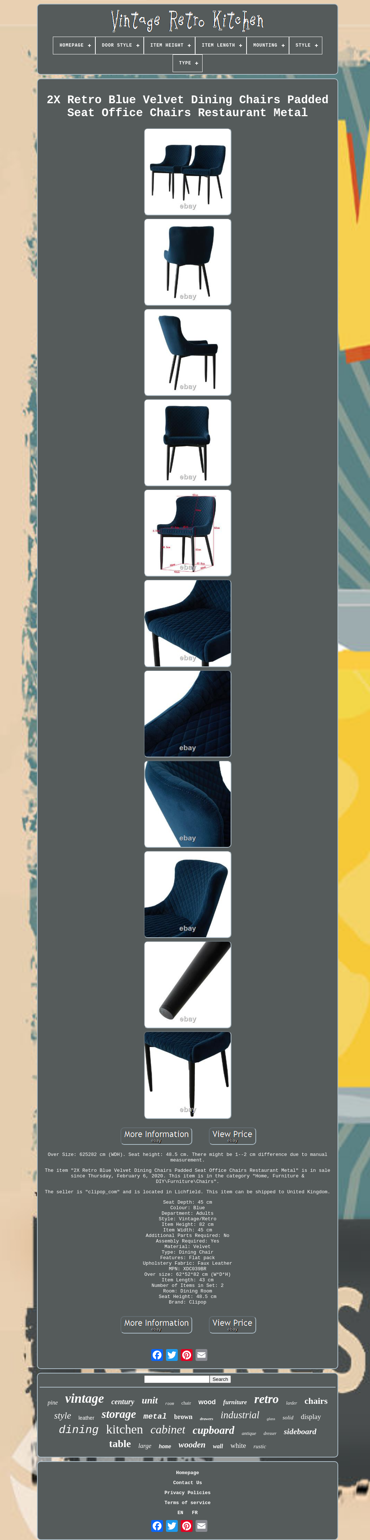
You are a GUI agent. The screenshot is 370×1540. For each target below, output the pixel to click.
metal (155, 1416)
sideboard (300, 1431)
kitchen (124, 1429)
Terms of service (187, 1503)
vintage (84, 1398)
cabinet (167, 1429)
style (62, 1415)
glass (271, 1418)
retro (266, 1399)
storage (119, 1414)
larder (291, 1403)
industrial (240, 1414)
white (238, 1445)
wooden (192, 1444)
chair (186, 1403)
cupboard (213, 1430)
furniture (235, 1402)
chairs (316, 1401)
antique (249, 1433)
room (169, 1404)
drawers (206, 1418)
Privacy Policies (187, 1493)
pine (53, 1402)
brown (183, 1416)
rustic (260, 1446)
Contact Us (187, 1483)
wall (218, 1446)
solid (287, 1417)
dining (79, 1430)
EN (180, 1513)
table (120, 1443)
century (122, 1402)
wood (207, 1402)
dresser (270, 1433)
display (311, 1416)
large (144, 1445)
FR (195, 1513)
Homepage (187, 1473)
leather (86, 1418)
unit (149, 1400)
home (165, 1447)
